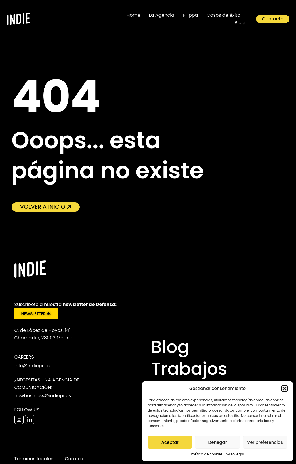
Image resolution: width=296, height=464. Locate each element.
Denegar (217, 442)
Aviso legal (235, 454)
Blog (240, 22)
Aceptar (169, 442)
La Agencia (161, 15)
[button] (284, 388)
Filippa (190, 15)
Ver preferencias (265, 442)
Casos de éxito (223, 15)
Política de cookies (207, 454)
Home (133, 15)
